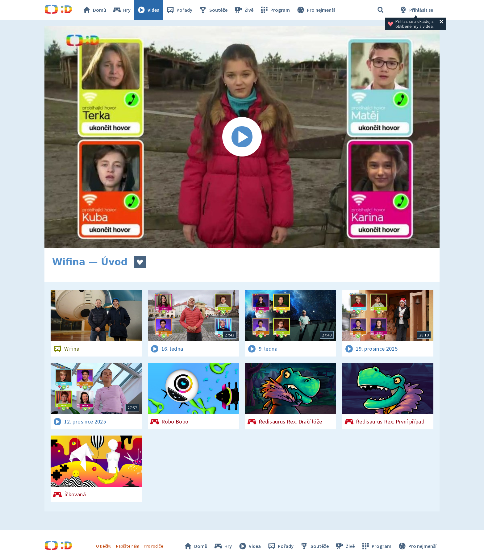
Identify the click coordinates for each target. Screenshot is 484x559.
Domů (94, 10)
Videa (148, 10)
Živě (243, 10)
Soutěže (212, 10)
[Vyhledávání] (380, 10)
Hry (121, 10)
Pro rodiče (153, 546)
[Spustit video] (242, 137)
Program (275, 10)
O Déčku (103, 546)
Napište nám (127, 546)
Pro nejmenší (315, 10)
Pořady (179, 10)
